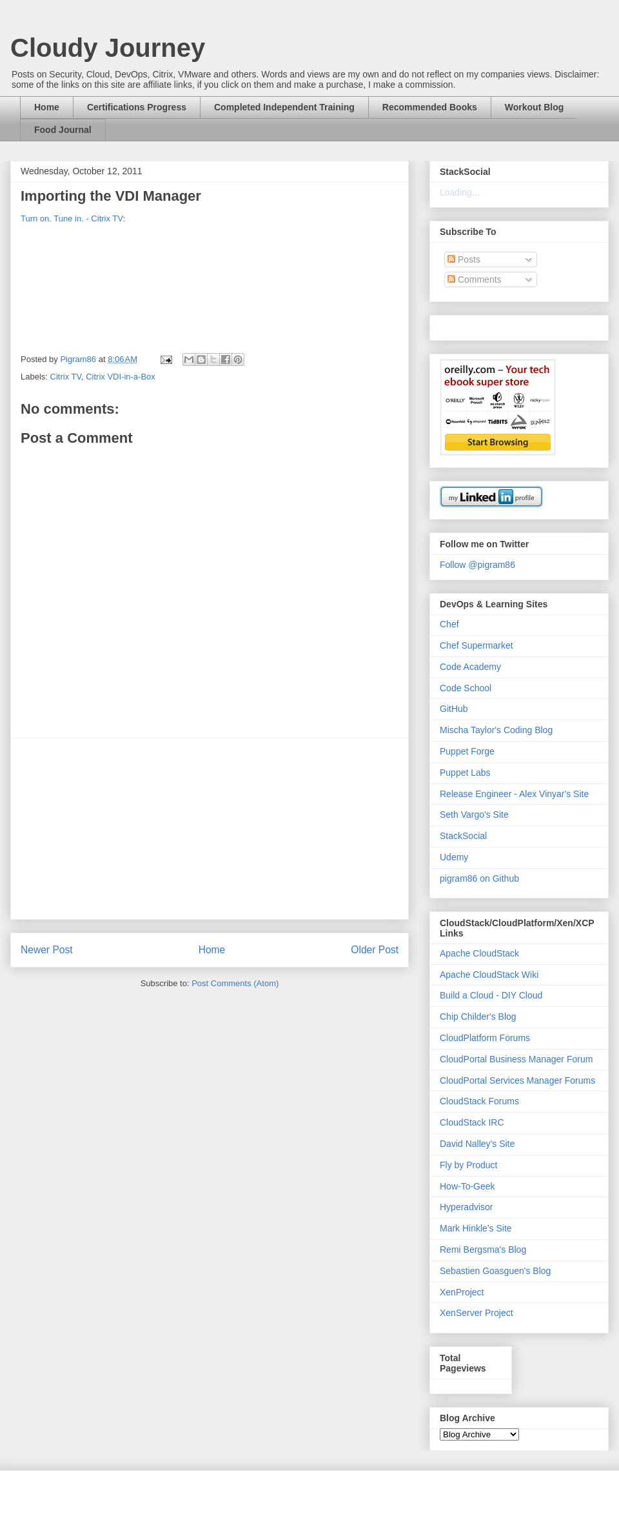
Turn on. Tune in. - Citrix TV (72, 218)
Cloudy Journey (107, 48)
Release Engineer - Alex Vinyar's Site (514, 794)
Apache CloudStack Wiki (489, 974)
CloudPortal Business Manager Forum (516, 1059)
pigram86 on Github (479, 878)
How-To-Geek (467, 1186)
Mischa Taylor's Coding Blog (496, 730)
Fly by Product (468, 1165)
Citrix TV (65, 376)
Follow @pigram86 (477, 565)
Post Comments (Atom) (235, 983)
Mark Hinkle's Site (476, 1228)
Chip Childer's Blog (478, 1016)
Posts (463, 259)
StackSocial (463, 836)
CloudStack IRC (472, 1122)
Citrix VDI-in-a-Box (120, 376)
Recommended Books (429, 107)
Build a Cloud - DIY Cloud (491, 995)
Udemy (454, 857)
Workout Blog (534, 107)
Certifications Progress (136, 107)
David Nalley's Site (477, 1144)
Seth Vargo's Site (474, 814)
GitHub (454, 709)
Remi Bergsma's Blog (483, 1249)
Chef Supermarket (476, 645)
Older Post (374, 949)
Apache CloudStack (479, 953)
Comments (474, 279)
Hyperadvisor (466, 1207)
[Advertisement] (209, 828)
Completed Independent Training (284, 107)
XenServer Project (476, 1313)
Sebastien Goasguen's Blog (495, 1271)
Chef (449, 624)
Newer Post (47, 949)
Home (46, 107)
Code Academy (470, 667)
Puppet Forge (467, 751)
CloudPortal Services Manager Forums (517, 1080)
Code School (465, 688)
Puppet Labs (465, 772)
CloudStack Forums (479, 1101)
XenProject (462, 1292)
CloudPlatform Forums (485, 1038)
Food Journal (63, 130)
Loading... (460, 192)
